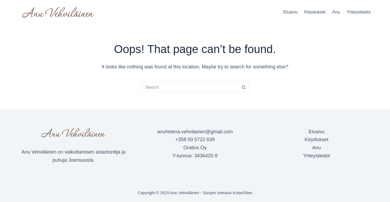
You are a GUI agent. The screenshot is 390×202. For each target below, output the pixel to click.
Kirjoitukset (314, 12)
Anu (336, 12)
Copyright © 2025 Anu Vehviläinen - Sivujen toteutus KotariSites (195, 192)
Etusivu (291, 12)
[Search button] (243, 87)
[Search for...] (189, 87)
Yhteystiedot (359, 12)
